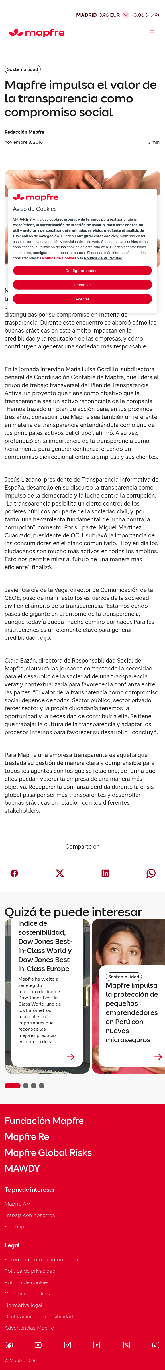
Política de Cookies (59, 258)
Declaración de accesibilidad (39, 1316)
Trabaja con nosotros (30, 1215)
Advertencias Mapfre (29, 1327)
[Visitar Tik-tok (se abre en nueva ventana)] (155, 1346)
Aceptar (82, 299)
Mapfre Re (27, 1136)
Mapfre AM (18, 1203)
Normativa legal (23, 1305)
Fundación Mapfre (44, 1120)
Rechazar (82, 285)
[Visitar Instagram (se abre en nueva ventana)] (67, 1346)
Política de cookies (27, 1282)
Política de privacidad (30, 1271)
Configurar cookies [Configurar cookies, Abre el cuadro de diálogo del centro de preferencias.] (82, 271)
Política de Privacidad (103, 258)
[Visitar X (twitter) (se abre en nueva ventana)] (126, 1346)
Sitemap (14, 1226)
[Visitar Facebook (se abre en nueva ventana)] (9, 1346)
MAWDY (22, 1168)
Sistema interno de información (42, 1259)
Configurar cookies (27, 1293)
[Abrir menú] (152, 33)
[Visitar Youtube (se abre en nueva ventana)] (38, 1346)
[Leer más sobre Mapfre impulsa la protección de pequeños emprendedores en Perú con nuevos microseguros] (135, 1057)
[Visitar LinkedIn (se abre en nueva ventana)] (96, 1346)
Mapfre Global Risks (48, 1152)
